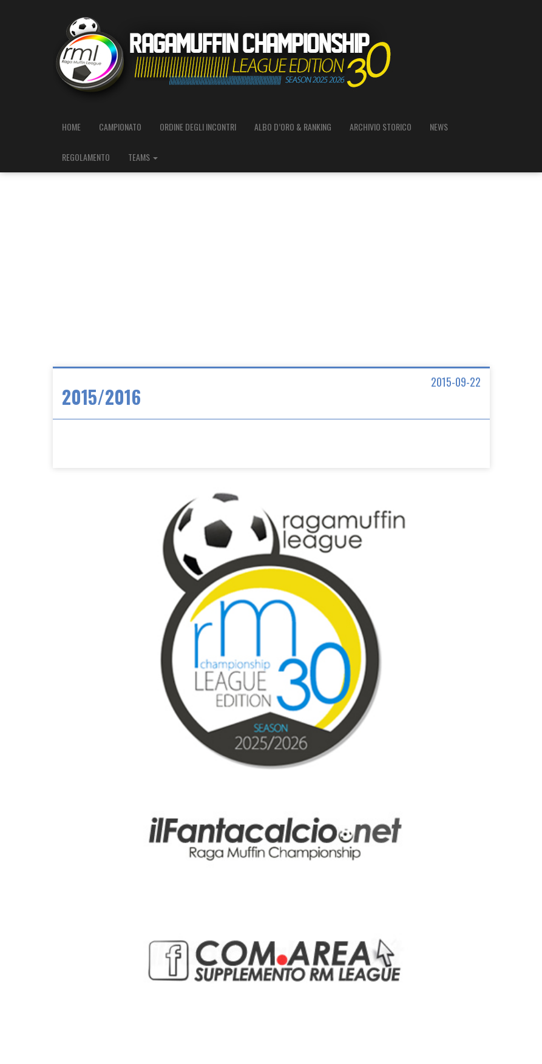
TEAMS (143, 157)
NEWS (439, 126)
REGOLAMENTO (86, 157)
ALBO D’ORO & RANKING (292, 126)
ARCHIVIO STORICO (381, 126)
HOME (71, 126)
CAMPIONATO (120, 126)
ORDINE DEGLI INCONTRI (198, 126)
